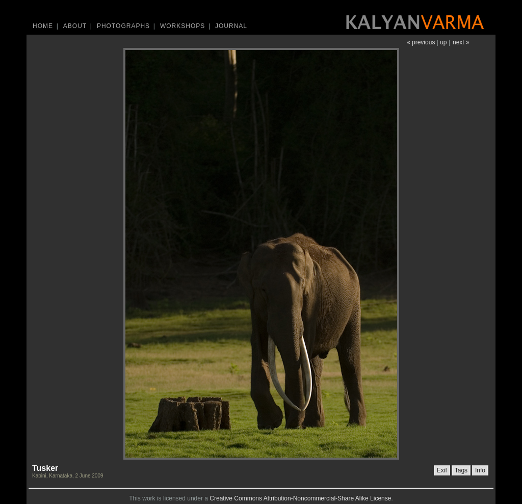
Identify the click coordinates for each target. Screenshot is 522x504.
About (75, 26)
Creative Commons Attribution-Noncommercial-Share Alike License (300, 498)
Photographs (123, 26)
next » (461, 42)
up (443, 42)
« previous (421, 42)
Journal (231, 26)
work (148, 498)
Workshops (182, 26)
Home (43, 26)
